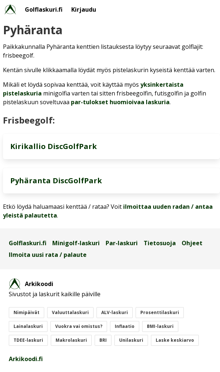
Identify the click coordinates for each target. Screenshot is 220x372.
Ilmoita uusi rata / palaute (48, 255)
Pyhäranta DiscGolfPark (56, 180)
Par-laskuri (122, 243)
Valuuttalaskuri (70, 312)
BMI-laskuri (160, 326)
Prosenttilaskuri (159, 312)
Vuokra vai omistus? (78, 326)
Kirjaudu (83, 9)
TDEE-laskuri (28, 340)
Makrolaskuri (71, 340)
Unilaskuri (131, 340)
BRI (103, 340)
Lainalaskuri (28, 326)
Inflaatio (124, 326)
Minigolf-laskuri (76, 243)
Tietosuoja (160, 243)
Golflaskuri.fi (43, 9)
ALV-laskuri (114, 312)
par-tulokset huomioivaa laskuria (120, 102)
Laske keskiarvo (175, 340)
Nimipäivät (26, 312)
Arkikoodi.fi (26, 359)
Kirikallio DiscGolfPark (53, 146)
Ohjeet (192, 243)
